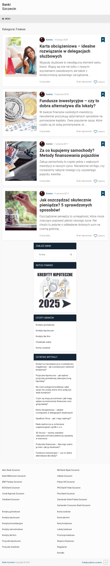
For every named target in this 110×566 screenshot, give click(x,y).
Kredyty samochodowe (12, 529)
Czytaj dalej (45, 82)
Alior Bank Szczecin (11, 470)
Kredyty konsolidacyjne (12, 523)
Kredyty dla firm (43, 336)
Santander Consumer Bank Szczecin (73, 505)
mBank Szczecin (64, 476)
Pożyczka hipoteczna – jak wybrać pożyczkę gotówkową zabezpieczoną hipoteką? (53, 378)
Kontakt (60, 553)
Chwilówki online (43, 342)
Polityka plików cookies (92, 562)
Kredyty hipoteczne (45, 330)
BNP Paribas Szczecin (12, 482)
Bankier (49, 40)
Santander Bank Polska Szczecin (72, 499)
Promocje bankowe (66, 535)
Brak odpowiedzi (84, 82)
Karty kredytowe (64, 523)
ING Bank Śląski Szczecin (68, 470)
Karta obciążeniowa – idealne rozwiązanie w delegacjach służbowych (67, 51)
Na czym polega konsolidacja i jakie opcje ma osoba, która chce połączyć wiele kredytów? (53, 390)
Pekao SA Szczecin (66, 482)
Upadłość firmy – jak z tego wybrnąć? (53, 418)
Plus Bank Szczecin (66, 493)
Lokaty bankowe (64, 529)
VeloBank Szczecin (10, 499)
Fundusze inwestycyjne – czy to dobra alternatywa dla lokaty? (69, 103)
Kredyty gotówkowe (45, 325)
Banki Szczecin (9, 7)
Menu (7, 19)
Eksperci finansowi (65, 541)
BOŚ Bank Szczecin (11, 488)
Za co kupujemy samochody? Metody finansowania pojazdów (69, 153)
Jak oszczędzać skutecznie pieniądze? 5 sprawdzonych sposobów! (66, 205)
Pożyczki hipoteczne (11, 541)
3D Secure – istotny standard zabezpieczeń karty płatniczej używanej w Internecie (54, 436)
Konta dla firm (63, 517)
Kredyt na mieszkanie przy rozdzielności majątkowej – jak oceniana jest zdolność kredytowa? (55, 367)
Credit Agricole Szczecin (13, 493)
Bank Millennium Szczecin (14, 476)
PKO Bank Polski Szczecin (68, 488)
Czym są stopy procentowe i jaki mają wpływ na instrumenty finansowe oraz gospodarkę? (54, 401)
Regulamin (62, 547)
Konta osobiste (43, 348)
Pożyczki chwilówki (10, 547)
